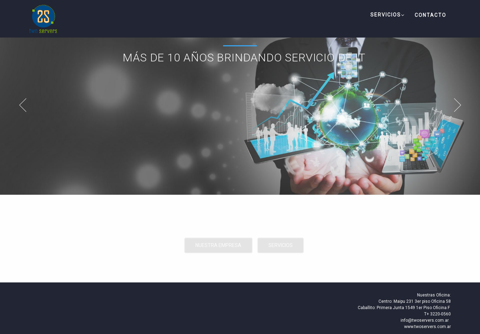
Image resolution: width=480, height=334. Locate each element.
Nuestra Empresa (218, 245)
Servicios (387, 15)
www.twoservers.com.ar (427, 326)
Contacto (430, 15)
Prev (19, 105)
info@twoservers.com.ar (425, 320)
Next (461, 105)
